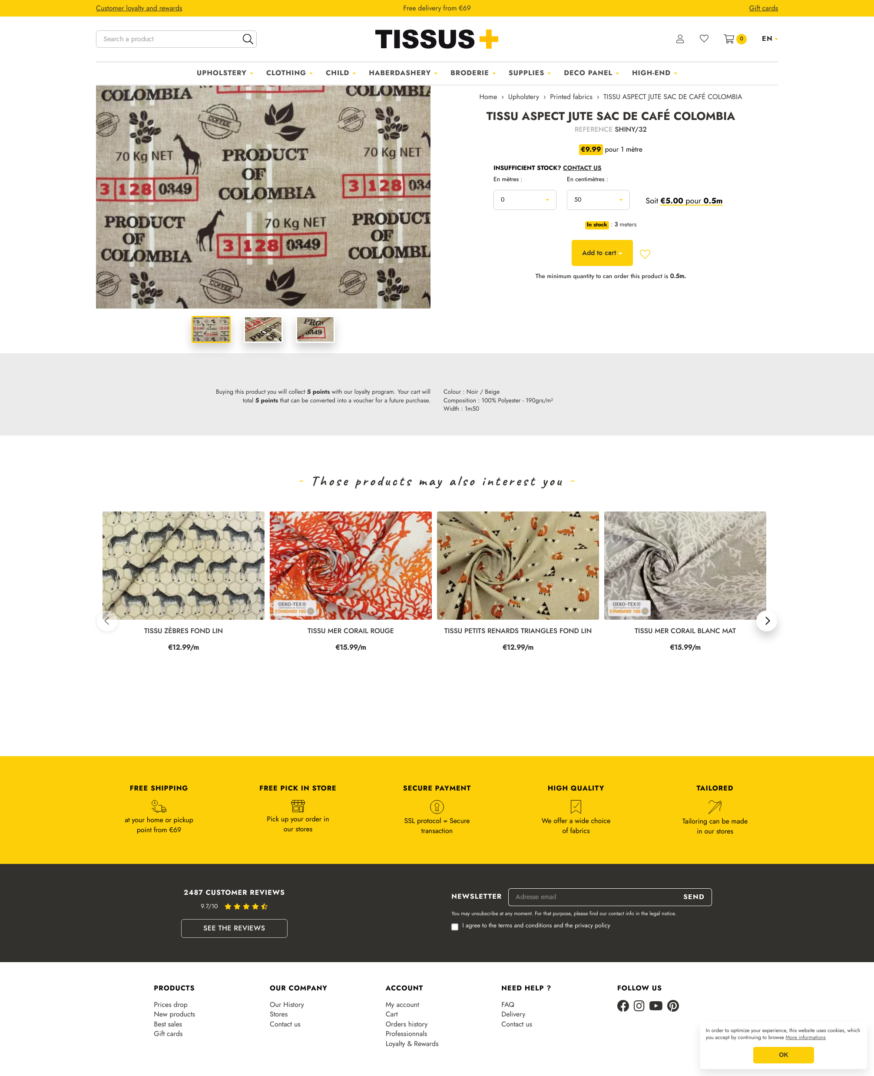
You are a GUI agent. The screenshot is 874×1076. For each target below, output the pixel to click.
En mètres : (508, 180)
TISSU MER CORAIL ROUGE (351, 631)
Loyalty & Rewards (412, 1044)
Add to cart (602, 253)
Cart (392, 1014)
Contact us (285, 1024)
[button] (107, 621)
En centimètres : (587, 180)
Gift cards (168, 1034)
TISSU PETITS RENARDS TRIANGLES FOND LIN (518, 631)
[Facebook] (623, 1006)
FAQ (507, 1005)
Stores (279, 1014)
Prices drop (170, 1005)
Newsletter (476, 897)
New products (174, 1014)
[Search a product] (176, 39)
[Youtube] (656, 1006)
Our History (287, 1005)
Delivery (513, 1014)
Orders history (407, 1024)
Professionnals (406, 1034)
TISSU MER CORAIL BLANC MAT (685, 631)
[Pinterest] (673, 1006)
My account (402, 1005)
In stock (597, 225)
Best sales (168, 1024)
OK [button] (783, 1055)
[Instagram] (639, 1006)
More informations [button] (806, 1037)
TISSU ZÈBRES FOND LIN (183, 631)
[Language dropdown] (770, 38)
